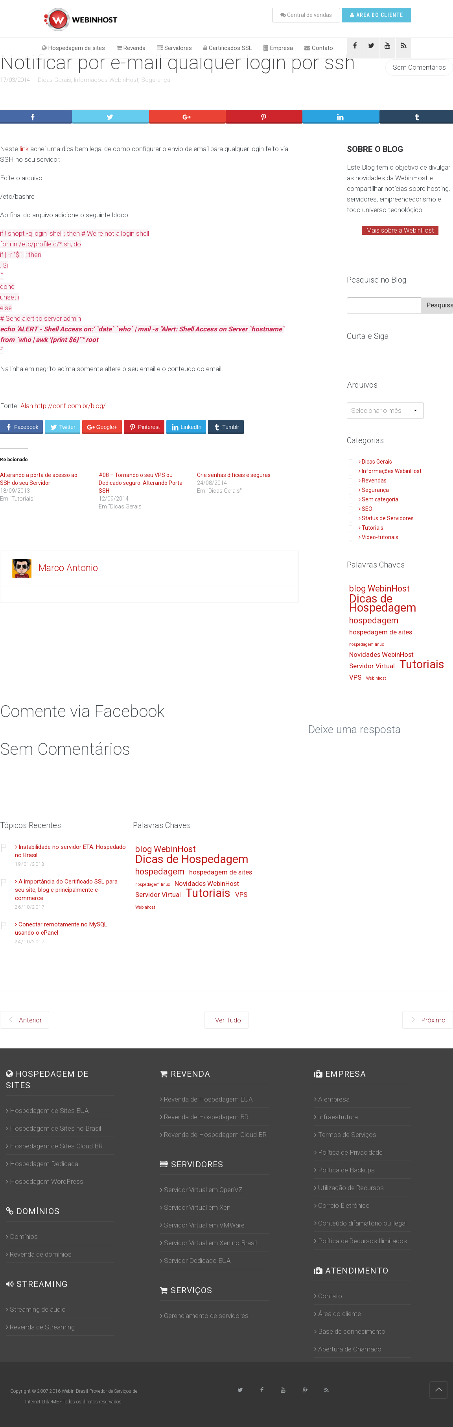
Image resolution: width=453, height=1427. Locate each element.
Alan (26, 406)
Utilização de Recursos (349, 1188)
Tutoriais (371, 528)
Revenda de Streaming (40, 1327)
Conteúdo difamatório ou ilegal (360, 1223)
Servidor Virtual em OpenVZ (201, 1190)
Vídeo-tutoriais (378, 537)
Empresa (278, 48)
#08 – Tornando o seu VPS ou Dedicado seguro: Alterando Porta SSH (140, 483)
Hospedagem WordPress (44, 1181)
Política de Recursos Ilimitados (360, 1241)
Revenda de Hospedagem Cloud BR (213, 1135)
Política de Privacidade (348, 1152)
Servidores (174, 48)
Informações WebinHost (106, 79)
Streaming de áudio (36, 1309)
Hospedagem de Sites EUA (47, 1111)
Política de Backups (344, 1170)
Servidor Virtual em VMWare (202, 1225)
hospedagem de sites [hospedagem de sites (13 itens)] (380, 632)
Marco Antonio (68, 567)
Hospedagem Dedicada (42, 1164)
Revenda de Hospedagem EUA (206, 1099)
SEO (365, 509)
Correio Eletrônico (342, 1205)
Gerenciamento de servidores (204, 1316)
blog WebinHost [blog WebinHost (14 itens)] (379, 588)
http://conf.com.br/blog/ (70, 406)
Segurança (155, 79)
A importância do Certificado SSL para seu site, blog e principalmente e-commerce (66, 890)
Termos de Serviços (345, 1135)
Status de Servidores (386, 518)
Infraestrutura (336, 1117)
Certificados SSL (227, 48)
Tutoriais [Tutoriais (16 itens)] (422, 665)
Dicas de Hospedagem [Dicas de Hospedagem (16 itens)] (382, 603)
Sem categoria (378, 499)
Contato (318, 48)
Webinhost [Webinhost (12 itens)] (376, 678)
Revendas (373, 480)
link (24, 149)
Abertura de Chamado (347, 1349)
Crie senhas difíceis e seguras (234, 475)
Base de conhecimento (349, 1331)
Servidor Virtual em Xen (195, 1207)
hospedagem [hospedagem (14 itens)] (373, 620)
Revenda (130, 48)
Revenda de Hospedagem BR (204, 1117)
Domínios (22, 1236)
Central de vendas (306, 15)
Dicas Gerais (54, 79)
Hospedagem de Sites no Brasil (53, 1128)
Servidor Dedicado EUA (195, 1260)
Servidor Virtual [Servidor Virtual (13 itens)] (372, 666)
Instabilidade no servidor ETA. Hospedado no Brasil (70, 851)
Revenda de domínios (39, 1254)
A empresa (332, 1099)
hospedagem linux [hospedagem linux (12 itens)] (366, 644)
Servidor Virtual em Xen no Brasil (208, 1243)
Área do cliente (376, 15)
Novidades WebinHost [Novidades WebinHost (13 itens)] (381, 654)
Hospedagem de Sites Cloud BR (54, 1146)
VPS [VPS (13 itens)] (355, 677)
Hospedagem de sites (73, 48)
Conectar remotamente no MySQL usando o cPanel (61, 928)
